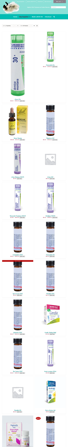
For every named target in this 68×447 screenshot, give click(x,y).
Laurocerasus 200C (18, 294)
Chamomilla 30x (50, 65)
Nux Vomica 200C (17, 371)
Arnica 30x (18, 99)
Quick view (22, 100)
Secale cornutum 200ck (50, 371)
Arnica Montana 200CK (17, 177)
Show (24, 25)
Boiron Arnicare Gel (50, 410)
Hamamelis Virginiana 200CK (18, 216)
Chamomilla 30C (50, 255)
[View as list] (37, 25)
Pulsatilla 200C (50, 294)
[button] (54, 16)
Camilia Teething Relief (50, 332)
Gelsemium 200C (17, 332)
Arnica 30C (50, 177)
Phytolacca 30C (50, 138)
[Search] (52, 7)
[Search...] (58, 7)
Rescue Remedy (18, 138)
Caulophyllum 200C (18, 255)
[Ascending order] (17, 25)
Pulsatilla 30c (17, 410)
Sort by (7, 25)
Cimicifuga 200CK (50, 216)
